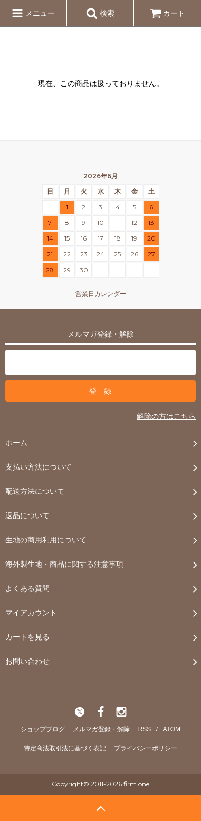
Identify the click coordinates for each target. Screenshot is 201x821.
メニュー (33, 13)
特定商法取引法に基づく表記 (65, 748)
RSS (144, 729)
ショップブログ (43, 729)
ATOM (171, 729)
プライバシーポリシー (145, 748)
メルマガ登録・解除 (101, 729)
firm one (136, 784)
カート (168, 13)
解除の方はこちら (166, 416)
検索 (100, 13)
